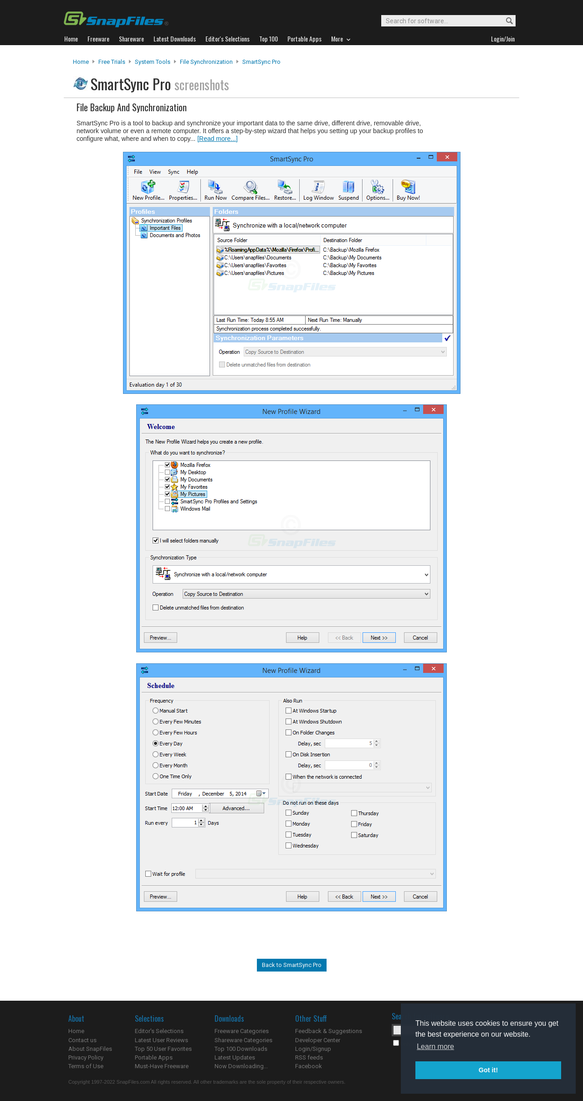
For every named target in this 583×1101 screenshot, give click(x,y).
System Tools (152, 61)
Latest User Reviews (161, 1040)
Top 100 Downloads (241, 1048)
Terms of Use (85, 1066)
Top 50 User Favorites (163, 1048)
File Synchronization (206, 61)
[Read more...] (217, 138)
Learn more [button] (435, 1046)
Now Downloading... (241, 1066)
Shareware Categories (243, 1040)
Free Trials (111, 61)
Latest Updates (235, 1057)
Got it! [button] (488, 1070)
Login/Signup (313, 1048)
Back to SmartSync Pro (292, 964)
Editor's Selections (159, 1031)
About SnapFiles (90, 1048)
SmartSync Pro (261, 61)
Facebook (308, 1066)
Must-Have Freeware (162, 1066)
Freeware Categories (242, 1031)
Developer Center (317, 1040)
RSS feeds (309, 1057)
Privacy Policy (85, 1057)
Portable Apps (154, 1057)
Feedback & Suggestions (328, 1031)
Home (81, 61)
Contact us (82, 1040)
